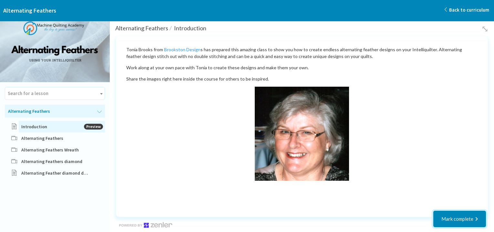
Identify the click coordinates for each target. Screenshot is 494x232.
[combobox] (55, 93)
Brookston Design (182, 49)
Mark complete (457, 219)
